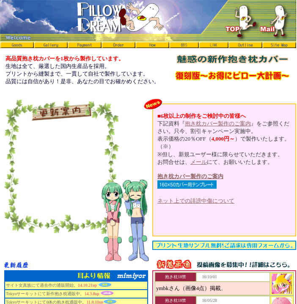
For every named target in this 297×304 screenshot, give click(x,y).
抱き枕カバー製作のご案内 (218, 123)
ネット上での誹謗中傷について (195, 201)
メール (198, 162)
